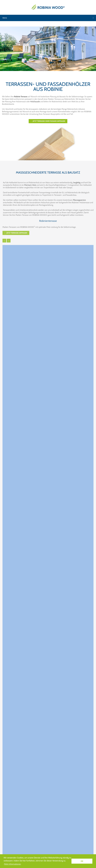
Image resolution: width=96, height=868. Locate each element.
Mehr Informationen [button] (12, 864)
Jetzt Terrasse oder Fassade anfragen (48, 121)
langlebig (78, 182)
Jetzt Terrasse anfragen (16, 231)
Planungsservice (80, 200)
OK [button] (82, 861)
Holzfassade (33, 101)
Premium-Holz (32, 185)
